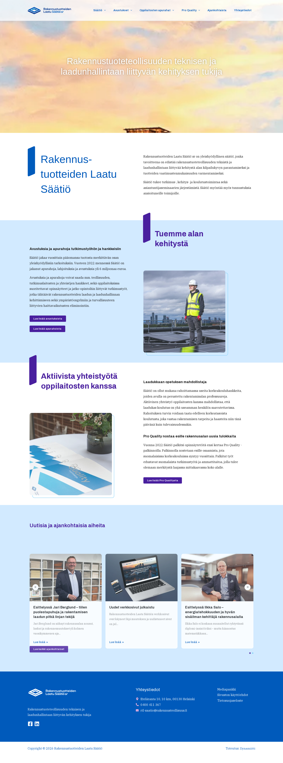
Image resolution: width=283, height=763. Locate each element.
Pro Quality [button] (196, 10)
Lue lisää (40, 707)
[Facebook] (30, 724)
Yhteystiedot (244, 10)
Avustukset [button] (133, 10)
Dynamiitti (247, 748)
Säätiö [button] (112, 10)
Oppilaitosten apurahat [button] (165, 10)
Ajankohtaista (220, 10)
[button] (116, 10)
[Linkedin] (36, 724)
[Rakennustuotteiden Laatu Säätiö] (49, 10)
